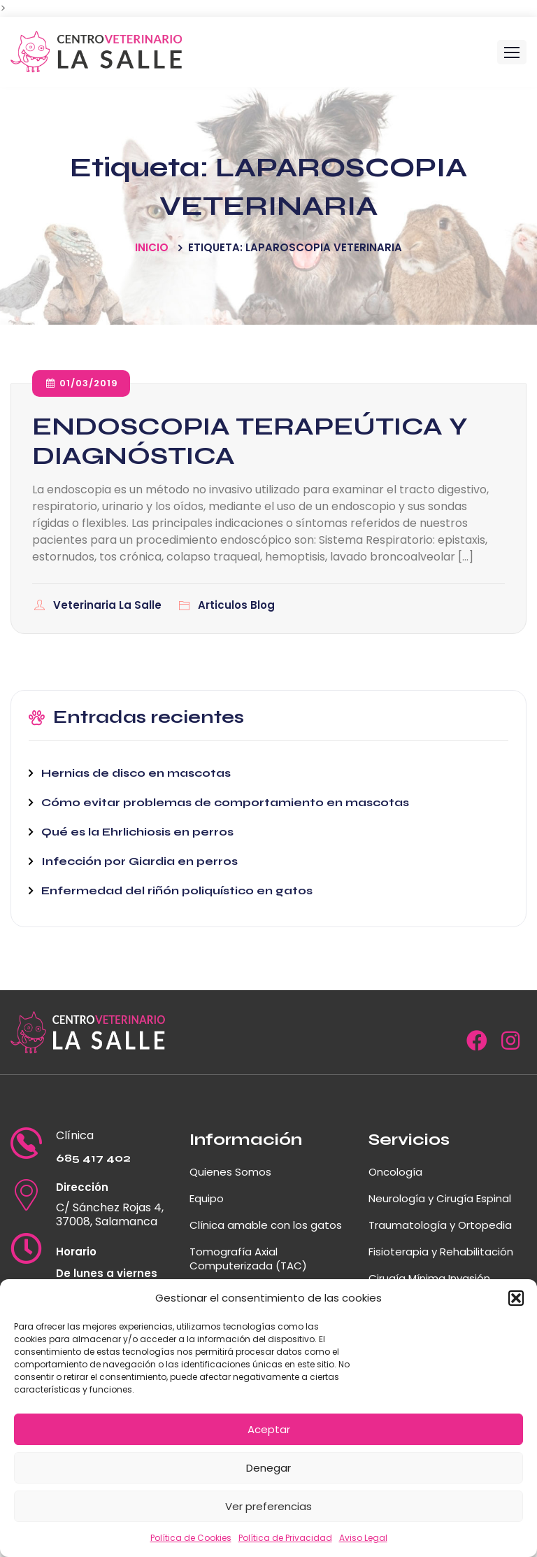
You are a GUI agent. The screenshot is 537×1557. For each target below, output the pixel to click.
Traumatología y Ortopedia (440, 1225)
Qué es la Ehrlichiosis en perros (137, 831)
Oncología (395, 1171)
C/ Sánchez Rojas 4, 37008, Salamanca (110, 1215)
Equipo (206, 1198)
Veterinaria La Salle (108, 605)
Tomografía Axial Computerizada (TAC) (248, 1258)
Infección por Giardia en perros (139, 861)
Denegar (268, 1467)
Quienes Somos (230, 1171)
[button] (516, 1298)
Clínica (75, 1136)
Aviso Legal (363, 1538)
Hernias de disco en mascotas (136, 773)
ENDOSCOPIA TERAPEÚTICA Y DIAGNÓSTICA (250, 441)
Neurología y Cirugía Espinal (439, 1198)
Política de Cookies (190, 1538)
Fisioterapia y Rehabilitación (440, 1251)
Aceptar (269, 1429)
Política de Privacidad (285, 1538)
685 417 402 (93, 1157)
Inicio (152, 247)
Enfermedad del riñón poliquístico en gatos (177, 890)
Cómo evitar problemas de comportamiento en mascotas (225, 802)
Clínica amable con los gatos (265, 1225)
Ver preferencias (268, 1506)
